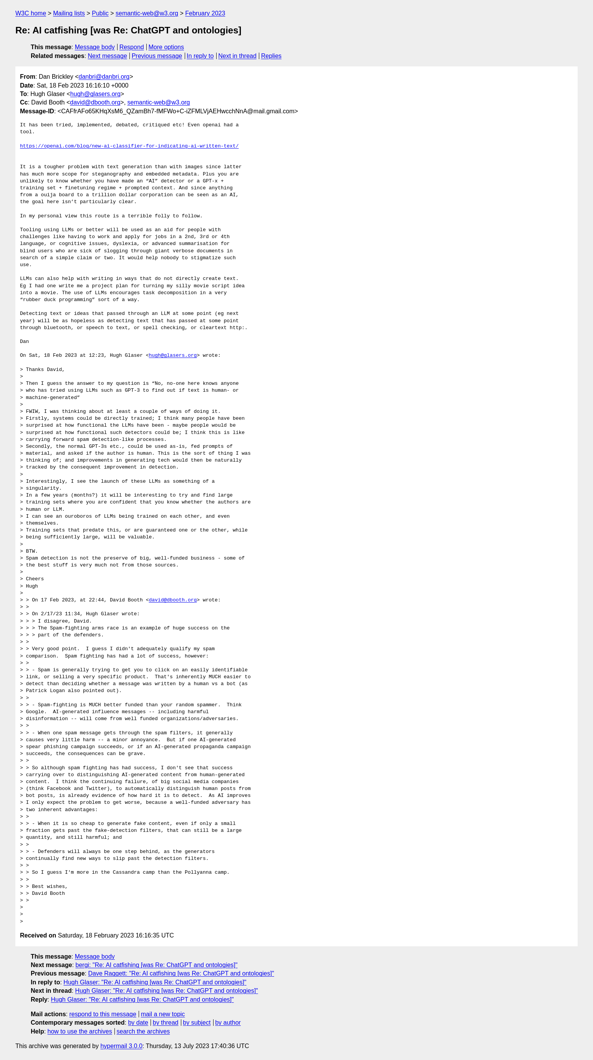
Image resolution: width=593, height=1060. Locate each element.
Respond (131, 47)
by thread (166, 1022)
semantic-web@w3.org (147, 13)
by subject (196, 1022)
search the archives (143, 1031)
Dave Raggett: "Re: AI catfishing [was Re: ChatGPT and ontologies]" (181, 973)
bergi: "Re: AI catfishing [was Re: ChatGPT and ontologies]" (157, 965)
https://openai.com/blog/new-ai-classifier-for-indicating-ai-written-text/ (129, 146)
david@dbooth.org (95, 102)
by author (228, 1022)
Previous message (157, 56)
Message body (95, 47)
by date (138, 1022)
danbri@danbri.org (103, 76)
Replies (271, 56)
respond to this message (102, 1014)
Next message (107, 56)
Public (100, 13)
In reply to (200, 56)
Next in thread (237, 56)
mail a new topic (163, 1014)
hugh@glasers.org (95, 94)
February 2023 (205, 13)
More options (166, 47)
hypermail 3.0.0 (121, 1046)
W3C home (30, 13)
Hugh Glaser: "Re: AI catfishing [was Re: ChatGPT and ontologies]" (154, 982)
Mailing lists (69, 13)
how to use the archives (80, 1031)
